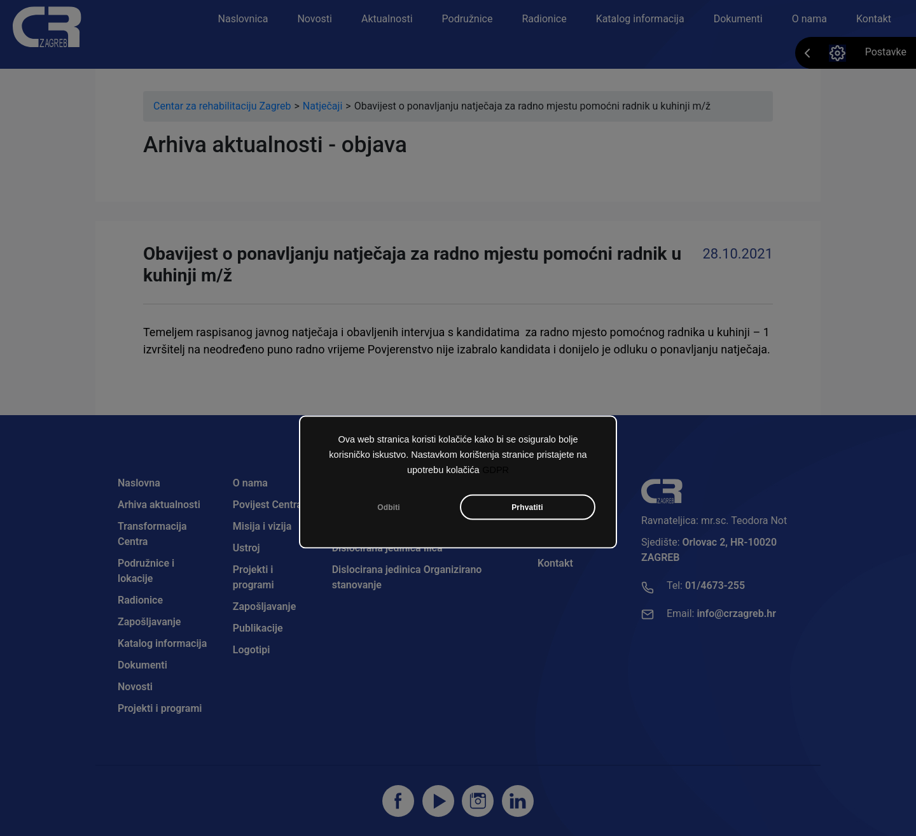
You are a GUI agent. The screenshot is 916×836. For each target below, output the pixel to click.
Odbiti (388, 507)
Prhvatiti (527, 507)
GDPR (495, 470)
